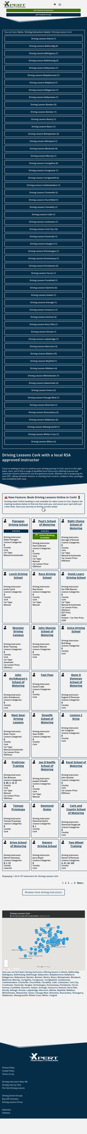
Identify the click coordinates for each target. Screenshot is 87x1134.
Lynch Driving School (18, 575)
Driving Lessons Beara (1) (43, 126)
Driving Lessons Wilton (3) (43, 441)
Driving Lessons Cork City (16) (44, 229)
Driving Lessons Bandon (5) (43, 104)
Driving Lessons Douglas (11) (43, 243)
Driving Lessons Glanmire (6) (43, 287)
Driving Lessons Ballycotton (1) (43, 68)
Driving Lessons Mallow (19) (43, 353)
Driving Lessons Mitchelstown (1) (43, 375)
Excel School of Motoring (76, 764)
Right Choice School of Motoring (76, 524)
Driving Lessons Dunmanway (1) (43, 258)
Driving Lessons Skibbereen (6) (43, 419)
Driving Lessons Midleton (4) (43, 368)
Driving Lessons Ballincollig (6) (43, 46)
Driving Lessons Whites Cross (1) (43, 434)
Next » (80, 883)
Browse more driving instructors (43, 892)
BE (7, 782)
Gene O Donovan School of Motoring (76, 680)
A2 (68, 863)
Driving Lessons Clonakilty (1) (44, 207)
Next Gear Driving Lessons (18, 718)
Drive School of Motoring (18, 844)
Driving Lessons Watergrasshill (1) (43, 427)
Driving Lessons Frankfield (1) (44, 280)
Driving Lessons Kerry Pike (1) (44, 324)
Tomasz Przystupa (18, 807)
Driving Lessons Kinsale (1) (43, 331)
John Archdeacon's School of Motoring (18, 680)
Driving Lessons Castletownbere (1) (43, 185)
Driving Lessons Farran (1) (43, 273)
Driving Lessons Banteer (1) (44, 112)
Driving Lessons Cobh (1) (43, 214)
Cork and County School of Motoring (76, 809)
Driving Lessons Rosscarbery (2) (43, 412)
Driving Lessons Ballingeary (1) (43, 53)
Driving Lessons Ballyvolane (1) (43, 97)
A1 (65, 863)
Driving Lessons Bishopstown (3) (43, 133)
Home (20, 32)
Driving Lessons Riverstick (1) (43, 405)
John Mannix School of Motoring (47, 631)
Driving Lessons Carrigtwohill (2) (43, 177)
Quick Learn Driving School (76, 575)
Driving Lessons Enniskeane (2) (43, 265)
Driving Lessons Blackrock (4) (43, 148)
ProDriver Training (18, 764)
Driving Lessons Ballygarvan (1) (43, 90)
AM (72, 863)
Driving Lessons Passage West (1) (43, 397)
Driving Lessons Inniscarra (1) (44, 309)
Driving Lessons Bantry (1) (43, 119)
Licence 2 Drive (76, 716)
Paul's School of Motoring (47, 522)
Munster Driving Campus (18, 631)
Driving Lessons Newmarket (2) (43, 383)
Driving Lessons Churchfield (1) (43, 199)
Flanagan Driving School (18, 522)
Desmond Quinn (47, 807)
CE (13, 782)
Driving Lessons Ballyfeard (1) (44, 82)
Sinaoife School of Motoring (47, 718)
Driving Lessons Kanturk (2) (44, 317)
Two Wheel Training (76, 844)
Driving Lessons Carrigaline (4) (43, 163)
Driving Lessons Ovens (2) (43, 390)
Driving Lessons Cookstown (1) (43, 221)
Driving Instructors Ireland (37, 32)
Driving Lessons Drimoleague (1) (43, 251)
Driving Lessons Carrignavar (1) (43, 170)
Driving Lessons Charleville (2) (43, 192)
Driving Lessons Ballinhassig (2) (43, 60)
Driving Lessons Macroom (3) (43, 346)
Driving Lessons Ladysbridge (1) (43, 339)
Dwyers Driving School (47, 844)
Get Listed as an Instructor (43, 10)
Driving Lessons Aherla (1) (43, 38)
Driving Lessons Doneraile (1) (43, 236)
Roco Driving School (47, 575)
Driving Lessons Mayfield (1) (43, 361)
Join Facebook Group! (43, 15)
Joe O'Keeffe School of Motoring (47, 765)
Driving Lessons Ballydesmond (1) (43, 75)
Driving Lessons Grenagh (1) (43, 302)
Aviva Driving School (76, 629)
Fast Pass (47, 675)
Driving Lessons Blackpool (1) (43, 141)
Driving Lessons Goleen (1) (43, 295)
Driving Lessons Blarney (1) (43, 156)
